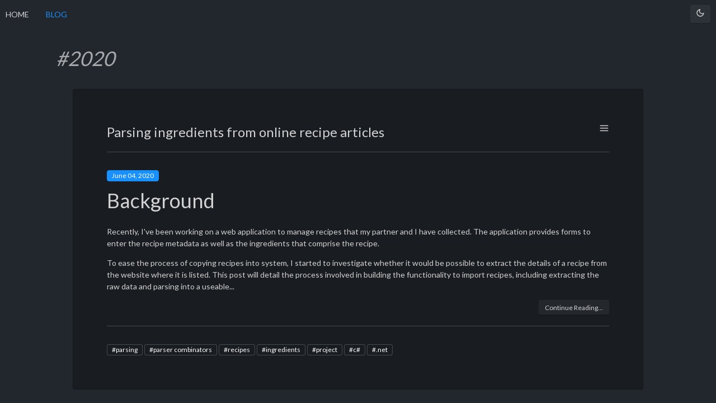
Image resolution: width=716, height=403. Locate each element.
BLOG (56, 14)
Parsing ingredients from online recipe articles (245, 132)
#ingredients (281, 349)
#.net (380, 349)
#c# (354, 349)
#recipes (237, 349)
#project (324, 349)
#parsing (125, 349)
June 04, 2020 (133, 175)
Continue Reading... (574, 307)
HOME (17, 14)
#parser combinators (180, 349)
